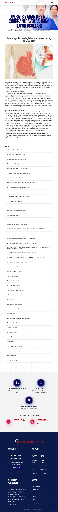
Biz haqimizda (36, 486)
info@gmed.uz (14, 472)
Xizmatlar (34, 493)
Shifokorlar (35, 489)
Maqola (34, 496)
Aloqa (34, 499)
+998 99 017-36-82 (19, 422)
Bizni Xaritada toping (16, 467)
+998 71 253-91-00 (43, 422)
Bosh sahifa (35, 503)
